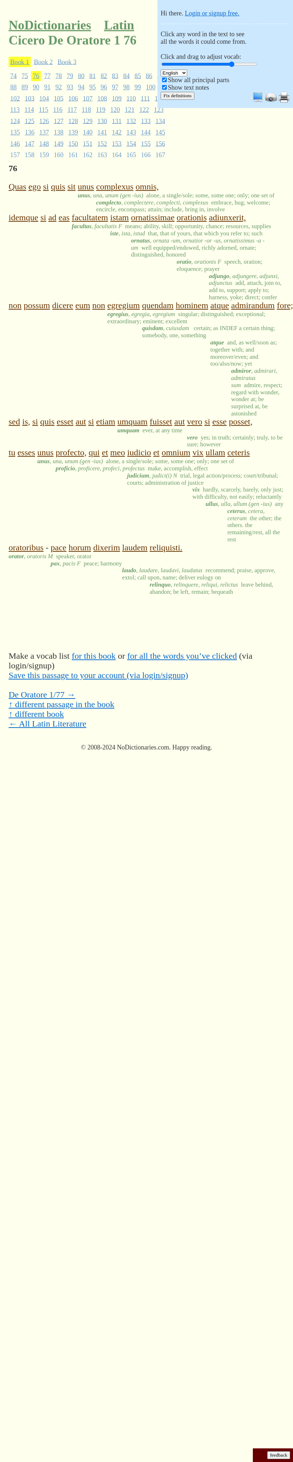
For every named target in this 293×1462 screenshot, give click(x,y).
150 (73, 143)
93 (70, 87)
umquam (132, 421)
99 (137, 87)
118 (86, 109)
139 (73, 132)
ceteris (238, 452)
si (46, 186)
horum (79, 547)
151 (88, 143)
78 (59, 75)
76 (36, 75)
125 (29, 120)
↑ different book (36, 714)
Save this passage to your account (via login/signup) (98, 675)
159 (44, 155)
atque (220, 305)
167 (160, 155)
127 (58, 120)
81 (92, 75)
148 (44, 143)
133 (146, 120)
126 (44, 120)
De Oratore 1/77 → (42, 694)
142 (117, 132)
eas (64, 217)
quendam (158, 305)
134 (160, 120)
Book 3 (67, 61)
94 (81, 87)
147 (29, 143)
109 (117, 98)
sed (14, 421)
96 (104, 87)
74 (13, 75)
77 (47, 75)
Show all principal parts (198, 80)
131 (117, 120)
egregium (123, 305)
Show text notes (188, 87)
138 (58, 132)
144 (146, 132)
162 (88, 155)
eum (82, 305)
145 (160, 132)
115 (43, 109)
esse (219, 421)
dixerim (106, 547)
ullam (215, 452)
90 (36, 87)
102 (15, 98)
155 (146, 143)
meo (117, 452)
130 (102, 120)
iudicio (139, 452)
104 (44, 98)
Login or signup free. (212, 13)
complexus (114, 186)
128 (73, 120)
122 (144, 109)
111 (145, 98)
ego (34, 186)
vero (194, 421)
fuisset (161, 421)
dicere (62, 305)
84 (126, 75)
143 (131, 132)
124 (15, 120)
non (15, 305)
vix (198, 452)
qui (94, 452)
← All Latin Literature (47, 723)
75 (25, 75)
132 (131, 120)
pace (58, 547)
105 (58, 98)
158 (29, 155)
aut (81, 421)
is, (26, 421)
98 (126, 87)
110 (131, 98)
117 (72, 109)
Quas (17, 186)
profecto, (71, 452)
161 (73, 155)
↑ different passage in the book (61, 704)
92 (59, 87)
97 (115, 87)
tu (12, 452)
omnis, (147, 186)
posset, (240, 421)
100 (151, 87)
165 (131, 155)
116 (57, 109)
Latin (119, 25)
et (105, 452)
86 (149, 75)
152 (102, 143)
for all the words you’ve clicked (182, 656)
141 (102, 132)
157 (15, 155)
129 (88, 120)
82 (104, 75)
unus (86, 186)
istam (119, 217)
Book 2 (43, 61)
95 (92, 87)
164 (117, 155)
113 (15, 109)
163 (102, 155)
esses (26, 452)
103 (29, 98)
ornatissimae (152, 217)
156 (160, 143)
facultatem (90, 217)
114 (29, 109)
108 (102, 98)
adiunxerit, (227, 217)
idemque (23, 217)
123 (159, 109)
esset (65, 421)
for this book (94, 656)
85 (137, 75)
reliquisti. (166, 547)
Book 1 (19, 61)
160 (58, 155)
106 (73, 98)
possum (37, 305)
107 (88, 98)
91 (47, 87)
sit (71, 186)
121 (129, 109)
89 (25, 87)
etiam (105, 421)
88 (13, 87)
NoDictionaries (50, 25)
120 (115, 109)
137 (44, 132)
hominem (192, 305)
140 (88, 132)
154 (131, 143)
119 (100, 109)
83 (115, 75)
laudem (135, 547)
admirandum (253, 305)
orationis (192, 217)
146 (15, 143)
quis (58, 186)
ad (52, 217)
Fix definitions (178, 95)
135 (15, 132)
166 (146, 155)
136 (29, 132)
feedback (278, 1455)
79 (70, 75)
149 (58, 143)
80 (81, 75)
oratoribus (26, 547)
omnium (176, 452)
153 (117, 143)
